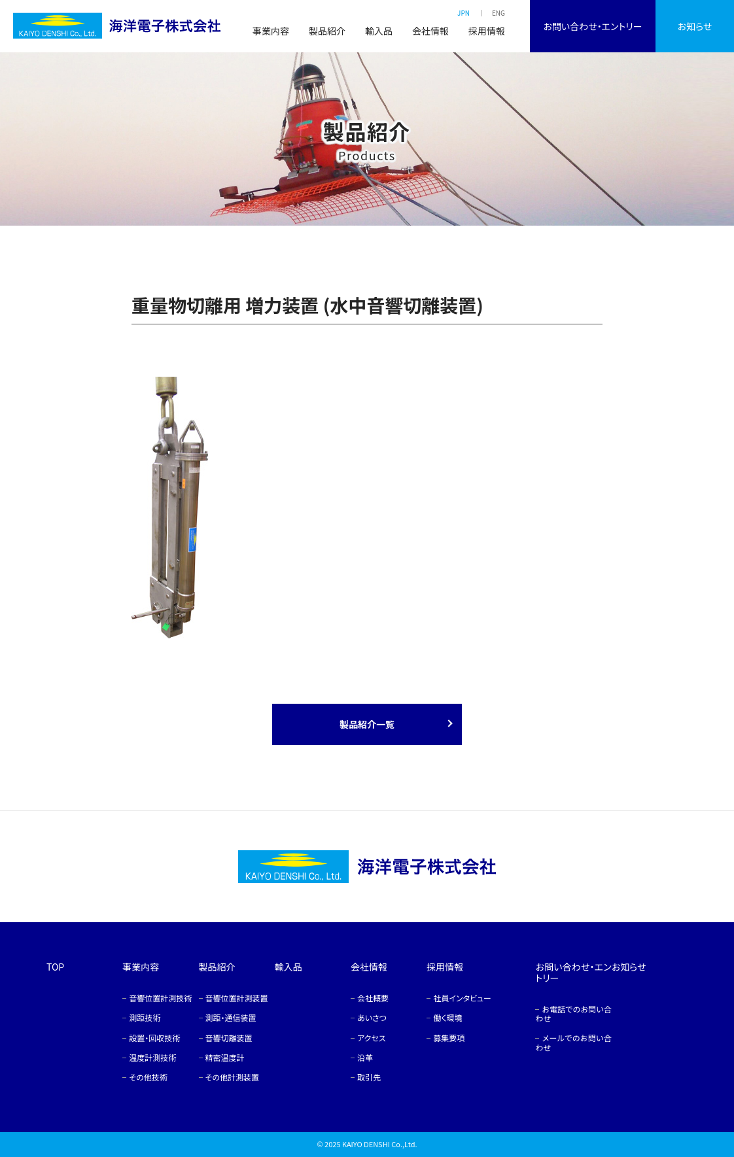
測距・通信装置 (230, 1017)
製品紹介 (327, 30)
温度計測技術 (152, 1057)
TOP (55, 966)
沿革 (365, 1057)
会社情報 (430, 30)
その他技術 (148, 1076)
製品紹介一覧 (367, 724)
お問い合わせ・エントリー (592, 26)
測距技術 (144, 1017)
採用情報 (486, 30)
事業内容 (271, 30)
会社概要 (373, 997)
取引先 (369, 1076)
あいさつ (372, 1017)
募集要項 (448, 1037)
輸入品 (379, 30)
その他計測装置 (232, 1076)
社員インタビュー (462, 997)
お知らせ (695, 26)
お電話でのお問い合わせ (573, 1013)
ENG (498, 13)
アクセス (371, 1037)
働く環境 (447, 1017)
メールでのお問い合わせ (573, 1042)
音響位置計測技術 (160, 997)
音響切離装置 (229, 1037)
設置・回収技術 (154, 1037)
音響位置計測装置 (236, 997)
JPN (463, 13)
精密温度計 (225, 1057)
